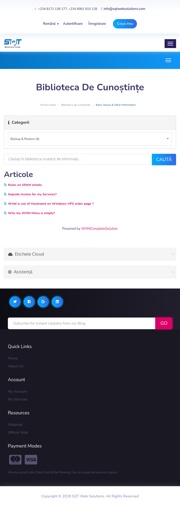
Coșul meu (125, 23)
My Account (17, 391)
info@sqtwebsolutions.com (123, 9)
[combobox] (90, 138)
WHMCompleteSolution (99, 228)
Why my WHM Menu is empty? (29, 213)
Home (13, 358)
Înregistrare (97, 23)
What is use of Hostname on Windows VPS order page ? (49, 203)
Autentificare (73, 23)
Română (51, 23)
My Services (17, 399)
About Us (15, 366)
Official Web (18, 432)
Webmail (15, 424)
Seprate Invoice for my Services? (30, 194)
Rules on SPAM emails (23, 185)
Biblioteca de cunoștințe (75, 105)
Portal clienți (48, 105)
